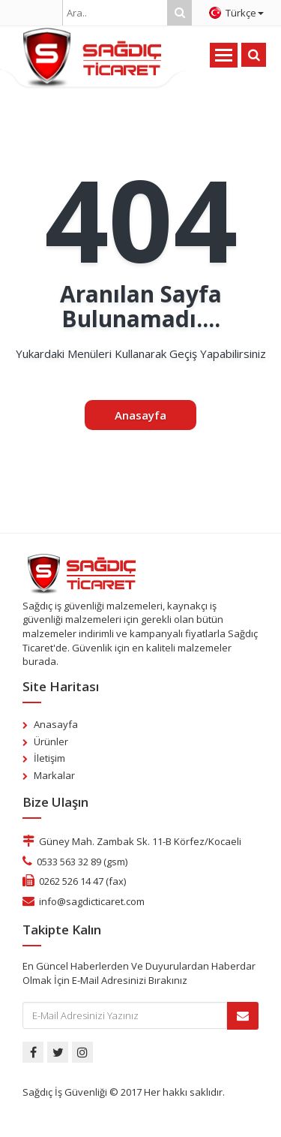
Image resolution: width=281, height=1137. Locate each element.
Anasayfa (140, 415)
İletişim (49, 758)
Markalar (54, 775)
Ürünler (51, 741)
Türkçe (236, 13)
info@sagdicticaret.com (92, 901)
